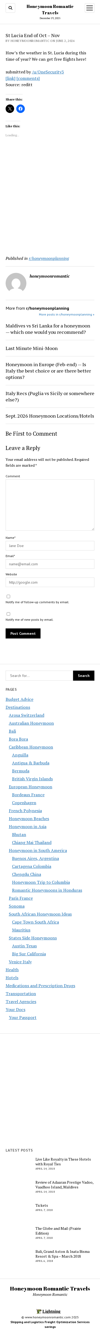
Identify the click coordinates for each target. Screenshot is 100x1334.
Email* (10, 556)
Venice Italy (20, 962)
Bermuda (20, 771)
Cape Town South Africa (35, 922)
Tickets (41, 1205)
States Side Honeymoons (33, 938)
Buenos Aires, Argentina (35, 858)
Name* (10, 538)
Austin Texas (24, 946)
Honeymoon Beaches (29, 818)
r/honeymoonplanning (49, 258)
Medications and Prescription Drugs (40, 986)
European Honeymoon (30, 787)
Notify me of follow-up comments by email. (37, 602)
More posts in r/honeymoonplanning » (66, 314)
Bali (12, 731)
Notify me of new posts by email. (30, 620)
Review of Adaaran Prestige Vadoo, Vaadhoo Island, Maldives (64, 1184)
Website (11, 574)
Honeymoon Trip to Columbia (41, 882)
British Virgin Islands (32, 779)
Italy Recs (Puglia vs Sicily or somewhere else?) (50, 396)
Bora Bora (18, 739)
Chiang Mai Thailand (31, 842)
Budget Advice (19, 699)
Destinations (18, 707)
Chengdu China (26, 874)
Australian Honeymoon (31, 723)
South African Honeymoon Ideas (40, 914)
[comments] (28, 78)
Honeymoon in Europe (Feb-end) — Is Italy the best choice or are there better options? (48, 370)
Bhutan (19, 834)
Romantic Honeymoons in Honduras (47, 890)
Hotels (12, 978)
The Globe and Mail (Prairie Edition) (58, 1231)
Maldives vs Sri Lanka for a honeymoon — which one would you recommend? (48, 328)
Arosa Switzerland (26, 715)
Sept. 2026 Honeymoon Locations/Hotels (50, 416)
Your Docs (15, 1009)
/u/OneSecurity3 (48, 72)
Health (12, 970)
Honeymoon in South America (38, 850)
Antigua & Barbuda (30, 763)
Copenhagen (24, 803)
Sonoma (17, 906)
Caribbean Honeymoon (31, 747)
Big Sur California (29, 954)
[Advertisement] (50, 197)
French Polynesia (25, 810)
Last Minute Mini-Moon (32, 348)
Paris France (21, 898)
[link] (10, 78)
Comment (13, 476)
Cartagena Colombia (31, 866)
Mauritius (21, 930)
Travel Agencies (21, 1001)
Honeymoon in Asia (27, 826)
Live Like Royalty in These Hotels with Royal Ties (63, 1161)
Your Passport (23, 1017)
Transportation (21, 993)
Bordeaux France (28, 795)
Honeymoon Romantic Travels (50, 1288)
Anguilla (20, 755)
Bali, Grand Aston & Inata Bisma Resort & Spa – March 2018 (62, 1254)
